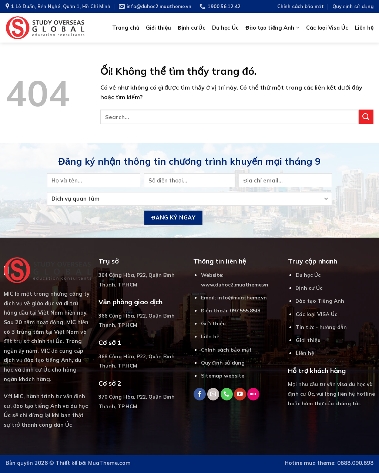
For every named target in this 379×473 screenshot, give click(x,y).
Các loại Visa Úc (327, 27)
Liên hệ (364, 27)
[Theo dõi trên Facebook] (200, 394)
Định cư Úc (191, 27)
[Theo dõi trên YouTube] (240, 394)
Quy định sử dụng (352, 6)
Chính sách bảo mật (300, 6)
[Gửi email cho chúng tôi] (213, 394)
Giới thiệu (158, 27)
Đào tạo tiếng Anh (272, 27)
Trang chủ (125, 27)
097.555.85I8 (245, 310)
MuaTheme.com (109, 463)
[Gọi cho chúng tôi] (227, 394)
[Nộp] (366, 117)
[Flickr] (253, 394)
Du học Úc (225, 27)
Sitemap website (222, 375)
